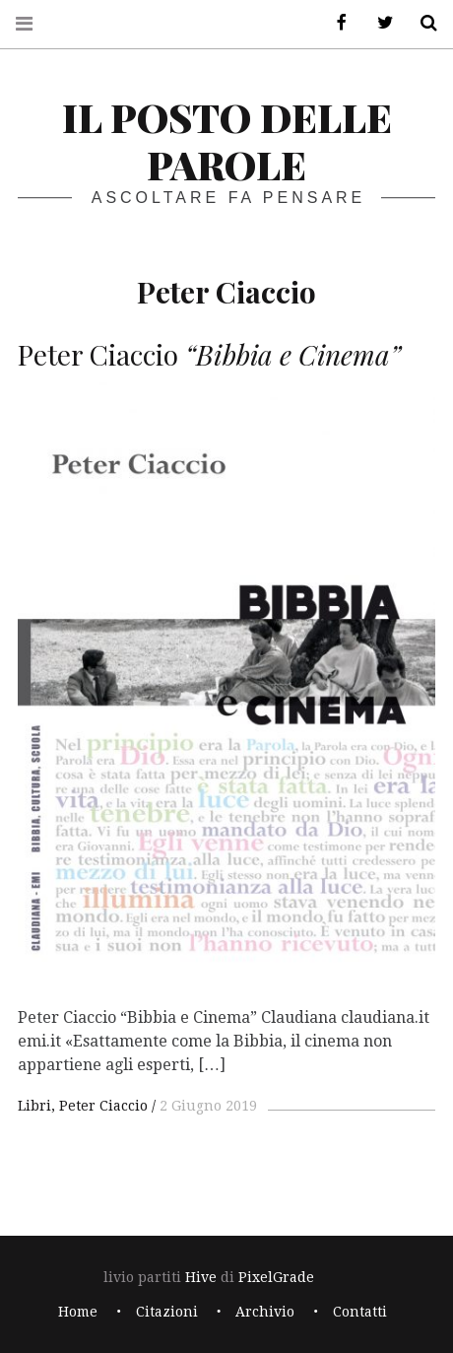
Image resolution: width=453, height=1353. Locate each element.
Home (77, 1311)
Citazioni (167, 1311)
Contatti (360, 1311)
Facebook (335, 23)
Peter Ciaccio (103, 1106)
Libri (34, 1106)
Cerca (421, 23)
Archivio (264, 1311)
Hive (201, 1277)
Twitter (378, 23)
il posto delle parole (227, 140)
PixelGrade (276, 1277)
